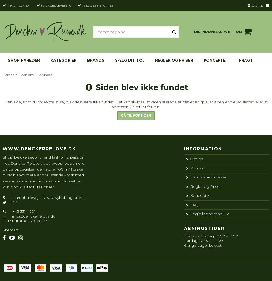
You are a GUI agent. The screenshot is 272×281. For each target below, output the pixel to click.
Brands (95, 60)
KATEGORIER (63, 60)
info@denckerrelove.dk (33, 216)
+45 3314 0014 (24, 211)
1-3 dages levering (56, 5)
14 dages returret (97, 5)
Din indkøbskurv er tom (223, 32)
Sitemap (10, 230)
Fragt (246, 60)
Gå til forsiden (136, 115)
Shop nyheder (24, 60)
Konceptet (216, 60)
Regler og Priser (174, 60)
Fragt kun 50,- (18, 5)
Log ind (256, 5)
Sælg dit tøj (129, 60)
